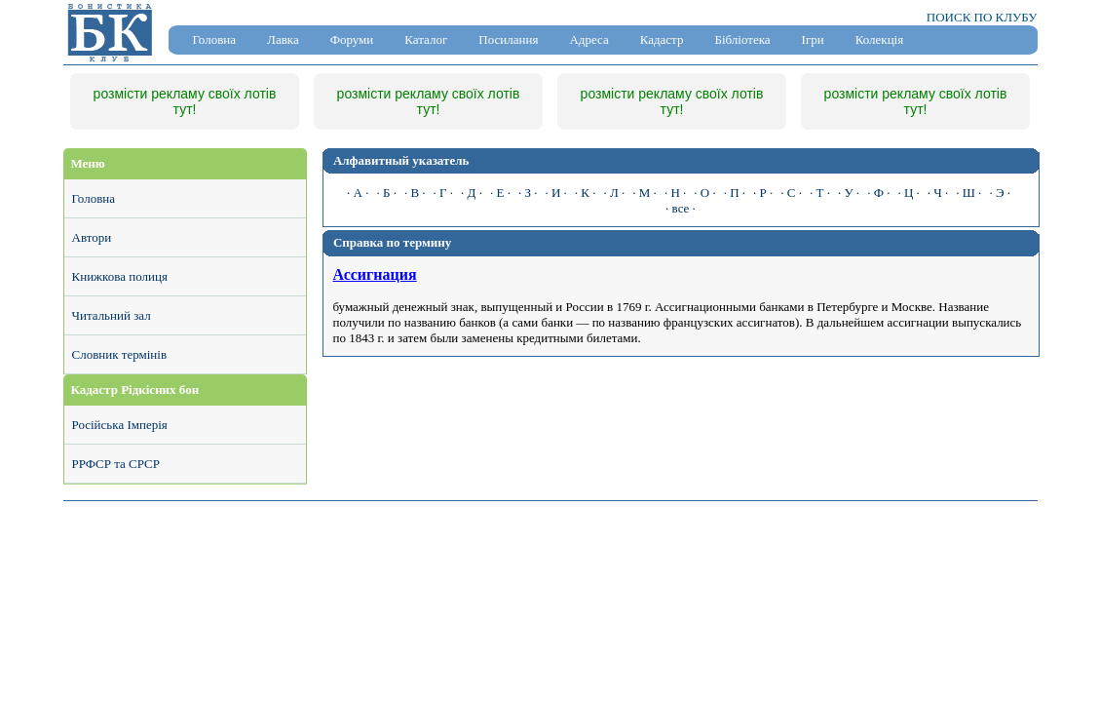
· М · (644, 192)
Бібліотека (742, 39)
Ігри (813, 39)
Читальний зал (111, 315)
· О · (704, 192)
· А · (357, 192)
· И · (555, 192)
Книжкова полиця (120, 276)
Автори (92, 237)
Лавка (283, 39)
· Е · (500, 192)
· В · (415, 192)
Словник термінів (120, 354)
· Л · (614, 192)
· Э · (999, 192)
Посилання (508, 39)
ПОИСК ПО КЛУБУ (982, 17)
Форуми (352, 39)
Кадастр (662, 39)
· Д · (471, 192)
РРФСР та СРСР (116, 463)
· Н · (675, 192)
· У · (848, 192)
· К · (585, 192)
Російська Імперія (120, 424)
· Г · (444, 192)
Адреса (588, 39)
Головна (215, 39)
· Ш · (968, 192)
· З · (528, 192)
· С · (791, 192)
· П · (734, 192)
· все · (680, 208)
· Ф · (878, 192)
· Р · (763, 192)
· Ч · (938, 192)
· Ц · (908, 192)
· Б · (386, 192)
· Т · (820, 192)
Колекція (879, 39)
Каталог (425, 39)
